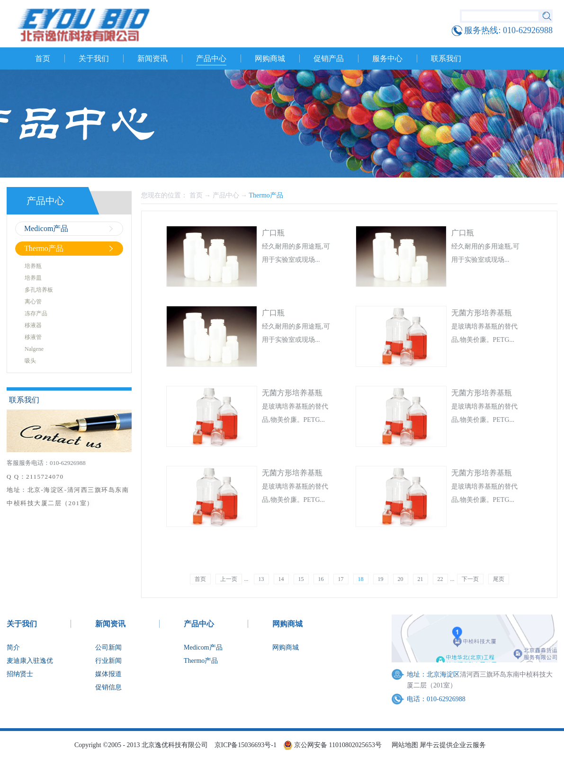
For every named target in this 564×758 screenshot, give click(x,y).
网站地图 (403, 745)
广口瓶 (273, 233)
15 (301, 579)
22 (440, 579)
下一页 (470, 579)
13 (261, 579)
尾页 (498, 579)
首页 (42, 58)
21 (420, 579)
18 (361, 579)
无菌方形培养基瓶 (481, 313)
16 (321, 579)
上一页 (228, 579)
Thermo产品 (266, 195)
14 (281, 579)
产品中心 (226, 195)
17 (341, 579)
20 (400, 579)
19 (381, 579)
